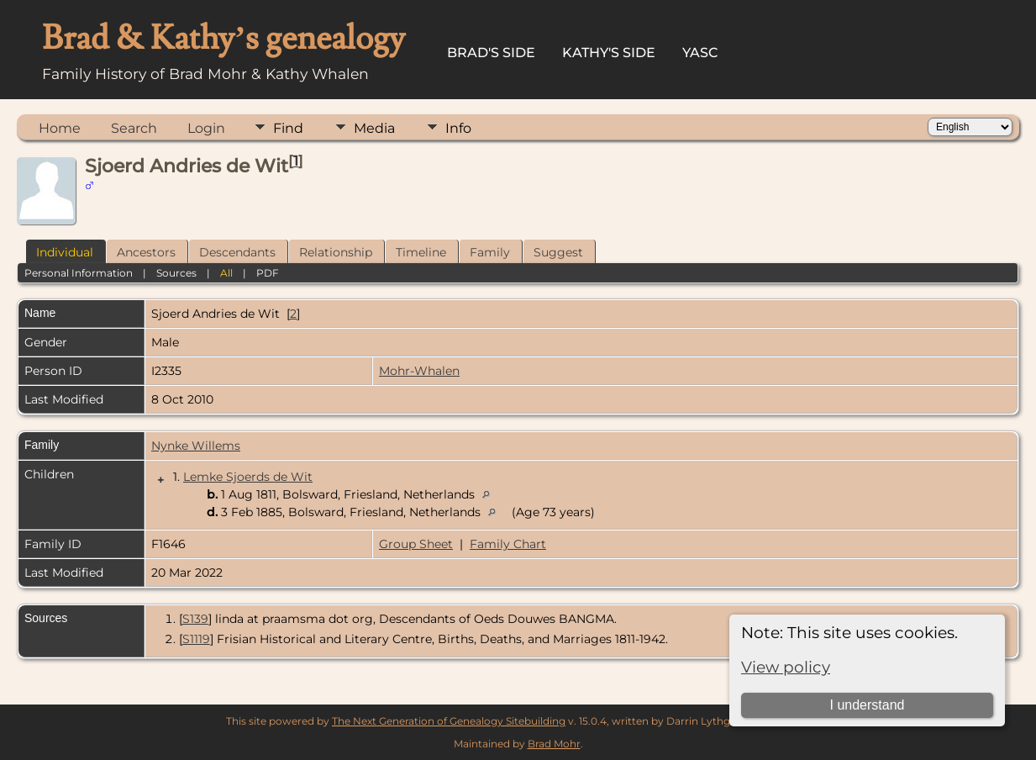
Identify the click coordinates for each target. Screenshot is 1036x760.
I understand (867, 705)
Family (490, 252)
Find (288, 128)
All (226, 273)
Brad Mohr (554, 743)
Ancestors (146, 252)
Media (374, 128)
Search (134, 128)
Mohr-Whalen (419, 370)
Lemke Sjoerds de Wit (248, 476)
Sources (176, 273)
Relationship (335, 252)
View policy (785, 667)
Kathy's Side (608, 53)
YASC (700, 53)
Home (60, 128)
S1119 (196, 639)
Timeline (421, 252)
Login (206, 128)
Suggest (558, 252)
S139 (195, 618)
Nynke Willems (195, 445)
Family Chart (508, 544)
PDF (267, 273)
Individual (64, 252)
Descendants (237, 252)
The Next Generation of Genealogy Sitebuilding (448, 721)
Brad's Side (491, 53)
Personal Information (78, 273)
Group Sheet (416, 544)
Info (458, 128)
